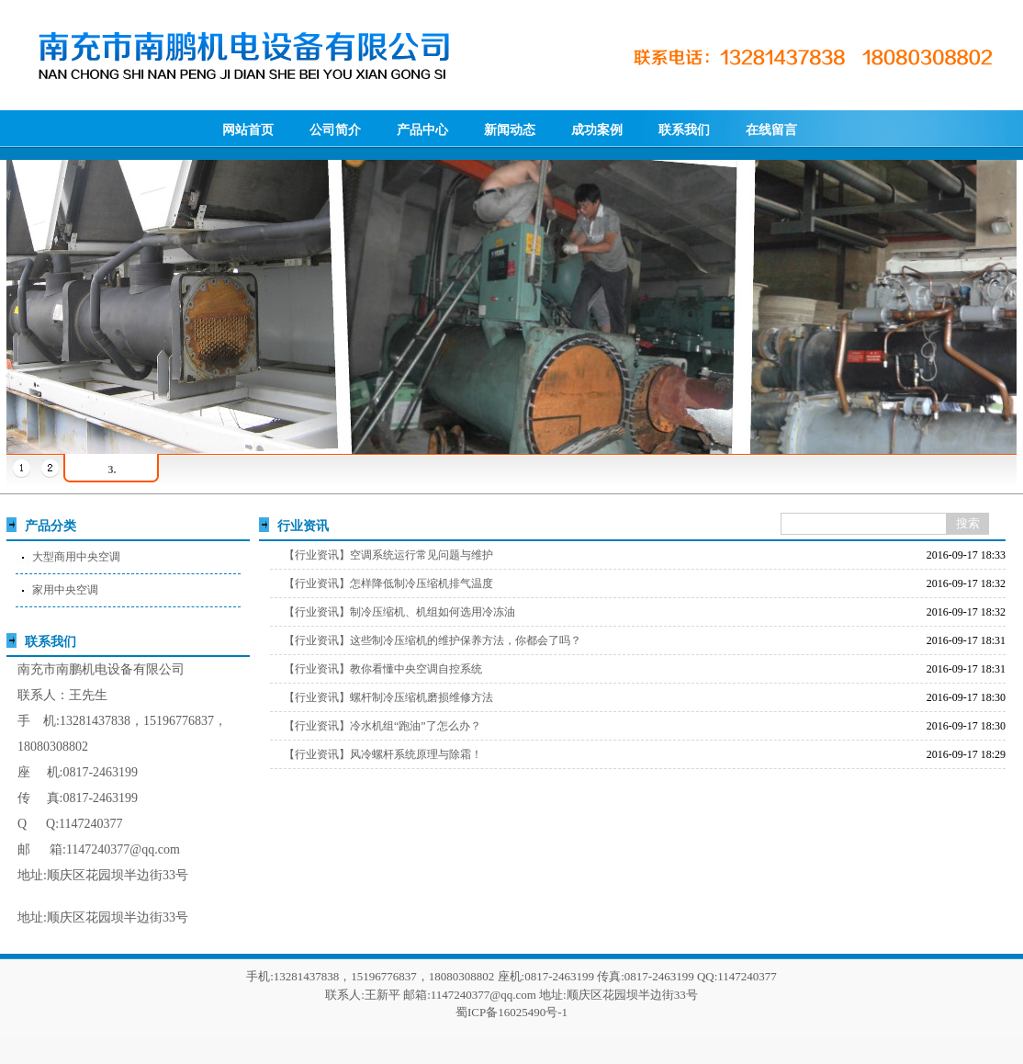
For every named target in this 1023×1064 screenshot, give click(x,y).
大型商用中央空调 (76, 556)
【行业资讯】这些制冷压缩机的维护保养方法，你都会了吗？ (432, 640)
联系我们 (684, 130)
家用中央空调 (65, 589)
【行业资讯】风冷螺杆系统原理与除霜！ (383, 754)
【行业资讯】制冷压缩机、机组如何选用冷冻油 (399, 612)
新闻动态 (509, 130)
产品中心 (422, 130)
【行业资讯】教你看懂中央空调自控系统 (383, 668)
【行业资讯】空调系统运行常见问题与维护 (388, 555)
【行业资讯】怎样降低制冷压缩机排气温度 (388, 583)
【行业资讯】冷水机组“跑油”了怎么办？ (382, 725)
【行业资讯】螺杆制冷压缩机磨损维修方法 (388, 697)
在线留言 (771, 130)
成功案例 (597, 130)
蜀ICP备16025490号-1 (511, 1012)
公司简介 (335, 130)
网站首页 (248, 130)
